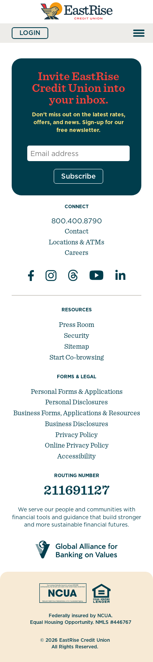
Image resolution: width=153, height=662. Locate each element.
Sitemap (76, 346)
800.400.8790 (76, 221)
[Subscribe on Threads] (73, 276)
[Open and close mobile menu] (139, 33)
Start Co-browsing (76, 357)
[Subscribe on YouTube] (97, 276)
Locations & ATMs (76, 242)
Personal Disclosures (76, 402)
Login (29, 33)
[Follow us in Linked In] (120, 276)
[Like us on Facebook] (31, 276)
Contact (76, 231)
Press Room (76, 324)
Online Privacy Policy (77, 445)
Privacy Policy (76, 434)
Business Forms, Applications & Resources (76, 413)
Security (76, 335)
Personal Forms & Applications (77, 391)
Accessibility (76, 456)
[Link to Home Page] (76, 22)
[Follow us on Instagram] (51, 276)
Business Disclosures (76, 424)
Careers (76, 252)
